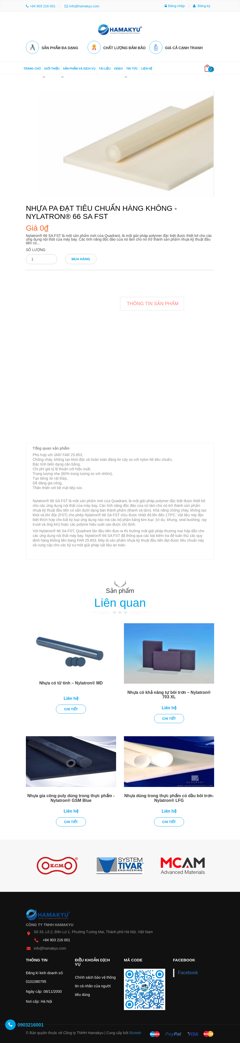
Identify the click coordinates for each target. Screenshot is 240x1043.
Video (118, 68)
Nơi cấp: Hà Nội (39, 1001)
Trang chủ (32, 68)
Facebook (188, 972)
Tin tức (132, 68)
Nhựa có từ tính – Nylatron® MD (71, 682)
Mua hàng (80, 259)
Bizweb (135, 1032)
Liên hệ (146, 68)
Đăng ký (201, 6)
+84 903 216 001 (56, 939)
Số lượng (35, 249)
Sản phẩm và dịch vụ (79, 68)
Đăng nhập (175, 6)
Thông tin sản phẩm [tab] (153, 303)
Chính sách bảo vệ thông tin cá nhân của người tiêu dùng (95, 985)
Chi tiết (71, 709)
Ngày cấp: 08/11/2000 (44, 991)
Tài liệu (105, 68)
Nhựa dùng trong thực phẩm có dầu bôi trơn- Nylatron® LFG (169, 797)
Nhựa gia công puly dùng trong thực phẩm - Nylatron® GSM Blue (71, 797)
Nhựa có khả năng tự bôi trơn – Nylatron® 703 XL (169, 694)
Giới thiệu (51, 68)
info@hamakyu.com (82, 6)
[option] (57, 865)
